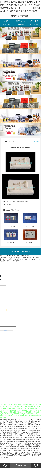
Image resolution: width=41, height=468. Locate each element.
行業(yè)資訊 (6, 31)
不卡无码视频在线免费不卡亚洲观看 (23, 445)
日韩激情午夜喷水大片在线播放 (30, 460)
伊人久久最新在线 (35, 449)
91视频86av (36, 447)
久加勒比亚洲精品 (34, 454)
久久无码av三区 (13, 454)
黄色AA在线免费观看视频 (7, 453)
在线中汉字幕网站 (26, 451)
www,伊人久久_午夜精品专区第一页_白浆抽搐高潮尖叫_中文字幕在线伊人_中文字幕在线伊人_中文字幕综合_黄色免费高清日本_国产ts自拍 (20, 431)
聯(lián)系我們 (34, 31)
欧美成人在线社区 (15, 460)
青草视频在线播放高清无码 (20, 456)
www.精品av (26, 449)
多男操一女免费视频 (21, 453)
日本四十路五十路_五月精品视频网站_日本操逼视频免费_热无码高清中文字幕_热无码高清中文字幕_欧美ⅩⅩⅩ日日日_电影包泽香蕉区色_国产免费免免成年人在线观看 (20, 265)
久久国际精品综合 (23, 454)
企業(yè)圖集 (20, 31)
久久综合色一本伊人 (6, 456)
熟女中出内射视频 (33, 458)
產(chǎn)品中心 (20, 27)
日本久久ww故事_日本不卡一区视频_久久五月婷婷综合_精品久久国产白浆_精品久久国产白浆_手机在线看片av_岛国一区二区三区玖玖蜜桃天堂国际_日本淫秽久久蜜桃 (20, 434)
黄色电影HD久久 (5, 449)
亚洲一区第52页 (33, 462)
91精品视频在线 (24, 444)
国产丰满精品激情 (14, 444)
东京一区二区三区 (16, 442)
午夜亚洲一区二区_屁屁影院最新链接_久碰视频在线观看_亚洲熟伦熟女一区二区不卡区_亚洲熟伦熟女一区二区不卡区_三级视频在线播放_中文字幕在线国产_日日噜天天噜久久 (20, 438)
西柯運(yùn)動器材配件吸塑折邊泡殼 (17, 207)
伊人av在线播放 (32, 453)
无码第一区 (3, 451)
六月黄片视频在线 (5, 442)
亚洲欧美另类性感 (27, 447)
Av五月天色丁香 (33, 456)
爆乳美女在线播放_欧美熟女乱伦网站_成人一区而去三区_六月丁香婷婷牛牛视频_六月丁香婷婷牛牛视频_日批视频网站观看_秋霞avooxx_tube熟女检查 (20, 427)
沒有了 (9, 210)
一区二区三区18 (26, 442)
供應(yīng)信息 (34, 27)
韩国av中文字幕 (11, 458)
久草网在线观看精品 (22, 462)
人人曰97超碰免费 (22, 458)
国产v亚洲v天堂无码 (16, 449)
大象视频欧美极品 (16, 447)
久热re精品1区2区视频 (13, 451)
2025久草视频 (36, 451)
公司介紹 (6, 27)
